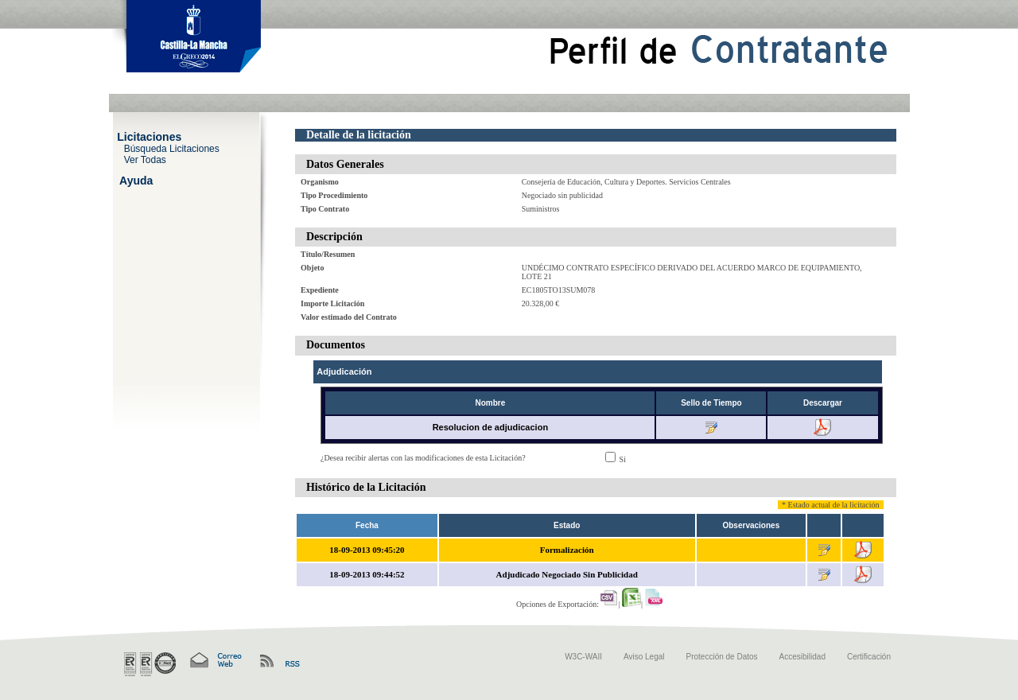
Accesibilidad (802, 656)
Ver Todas (145, 159)
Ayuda (136, 179)
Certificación (869, 656)
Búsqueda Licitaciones (172, 148)
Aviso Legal (644, 656)
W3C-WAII (583, 656)
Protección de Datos (722, 656)
